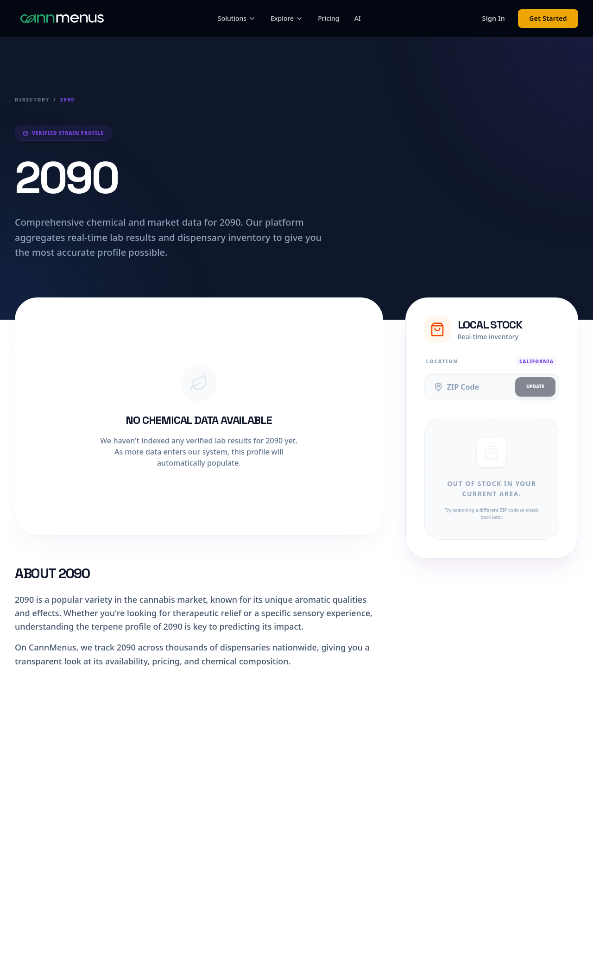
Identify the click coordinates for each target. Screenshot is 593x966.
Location (442, 361)
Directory (32, 99)
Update (535, 386)
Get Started (548, 18)
